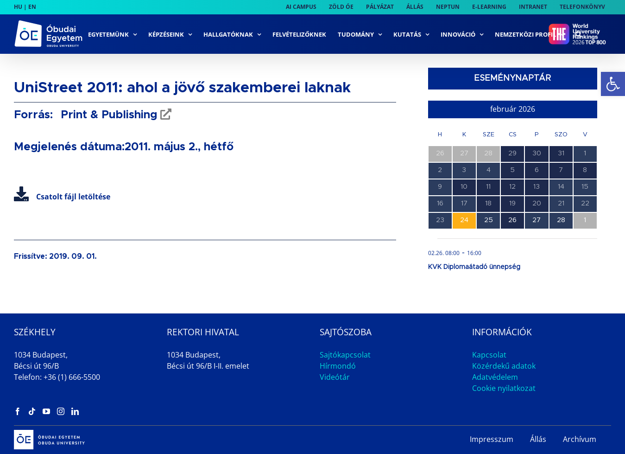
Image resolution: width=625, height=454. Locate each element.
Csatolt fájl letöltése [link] (62, 197)
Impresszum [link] (491, 439)
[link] (613, 84)
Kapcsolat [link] (489, 355)
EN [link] (32, 7)
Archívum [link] (579, 439)
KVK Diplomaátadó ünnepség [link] (474, 267)
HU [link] (18, 7)
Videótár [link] (335, 377)
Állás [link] (538, 439)
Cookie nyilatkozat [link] (504, 388)
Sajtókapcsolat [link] (345, 355)
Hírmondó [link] (338, 366)
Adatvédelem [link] (495, 377)
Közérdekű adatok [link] (504, 366)
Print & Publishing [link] (107, 115)
